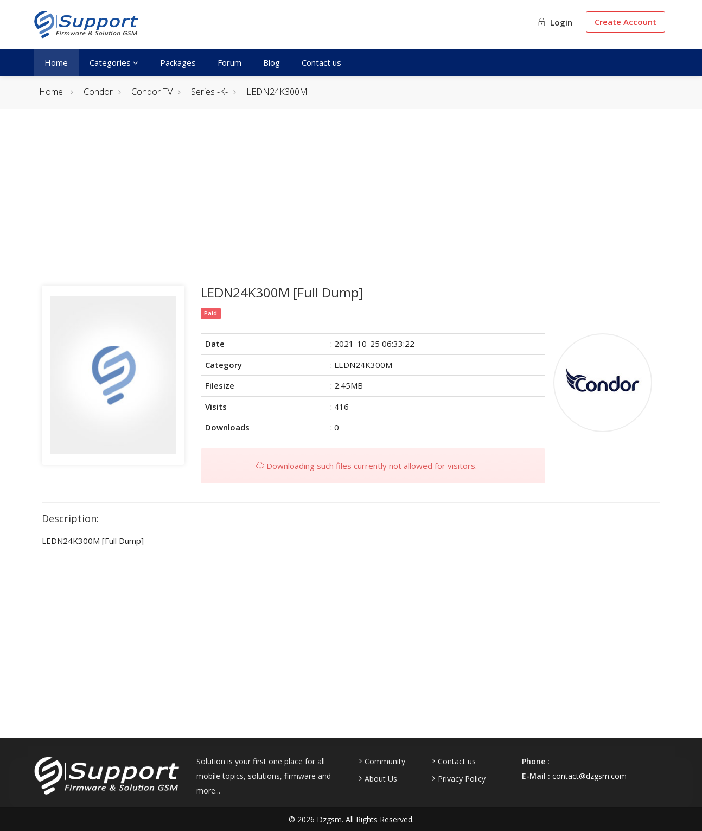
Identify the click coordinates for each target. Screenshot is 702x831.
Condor (98, 92)
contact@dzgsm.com (589, 776)
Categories (114, 62)
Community (385, 761)
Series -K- (209, 92)
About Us (381, 779)
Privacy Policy (462, 779)
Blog (271, 62)
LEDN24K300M (277, 92)
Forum (229, 62)
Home (56, 62)
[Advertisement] (351, 204)
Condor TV (152, 92)
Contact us (321, 62)
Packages (178, 62)
